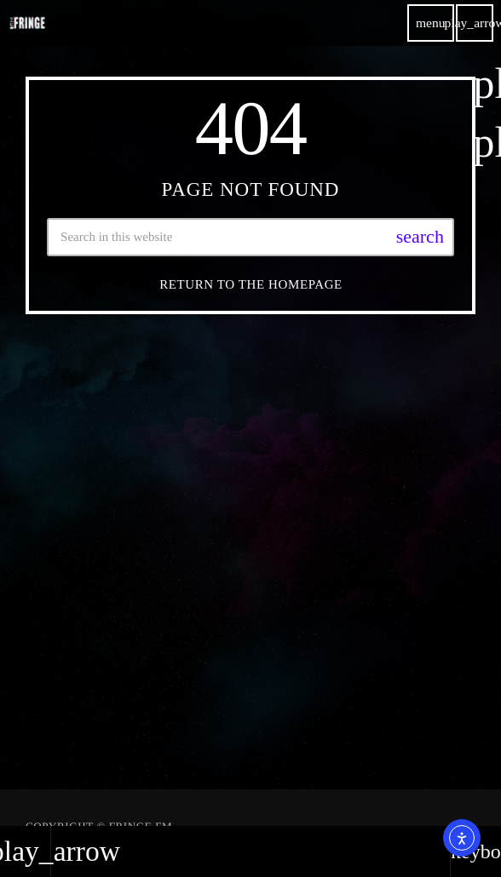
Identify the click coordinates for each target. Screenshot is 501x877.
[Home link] (27, 23)
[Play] (474, 23)
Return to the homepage (251, 284)
